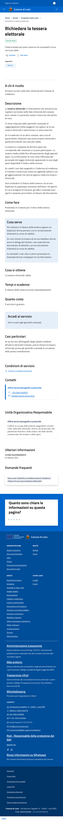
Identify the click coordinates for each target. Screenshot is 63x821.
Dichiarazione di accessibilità (16, 781)
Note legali (10, 771)
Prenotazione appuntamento (16, 797)
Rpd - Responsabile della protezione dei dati (30, 738)
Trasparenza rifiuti (18, 675)
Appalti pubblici (12, 591)
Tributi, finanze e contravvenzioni (13, 627)
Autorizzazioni (12, 595)
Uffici (9, 557)
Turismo (10, 632)
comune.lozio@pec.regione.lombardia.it (23, 730)
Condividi (10, 55)
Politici (9, 561)
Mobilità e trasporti (14, 617)
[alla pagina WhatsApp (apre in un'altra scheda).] (11, 749)
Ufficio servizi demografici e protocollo (24, 387)
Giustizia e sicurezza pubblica (18, 610)
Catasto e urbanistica (15, 598)
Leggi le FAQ (11, 787)
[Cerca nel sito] (57, 9)
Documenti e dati (13, 569)
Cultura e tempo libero (15, 602)
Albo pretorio (14, 662)
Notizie (35, 550)
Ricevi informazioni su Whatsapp (26, 755)
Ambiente (10, 584)
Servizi (15, 17)
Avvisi (35, 554)
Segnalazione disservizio (15, 792)
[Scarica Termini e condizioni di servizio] (18, 371)
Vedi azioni (22, 55)
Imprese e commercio (15, 613)
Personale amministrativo (17, 565)
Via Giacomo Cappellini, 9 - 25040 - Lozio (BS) (31, 706)
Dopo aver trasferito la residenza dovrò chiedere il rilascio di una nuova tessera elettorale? (29, 479)
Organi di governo (14, 550)
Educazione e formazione (16, 606)
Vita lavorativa (12, 636)
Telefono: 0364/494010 (17, 710)
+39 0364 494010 (19, 392)
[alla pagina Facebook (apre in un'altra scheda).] (8, 749)
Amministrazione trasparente (24, 646)
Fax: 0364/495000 (15, 714)
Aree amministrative (14, 554)
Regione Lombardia (11, 3)
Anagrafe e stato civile (29, 17)
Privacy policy (11, 776)
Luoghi (35, 580)
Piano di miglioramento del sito (17, 802)
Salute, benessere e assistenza (18, 621)
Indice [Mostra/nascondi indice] (3, 818)
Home (7, 17)
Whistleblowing (16, 691)
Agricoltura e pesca (14, 580)
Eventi (35, 584)
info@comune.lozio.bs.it (23, 396)
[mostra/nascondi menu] (4, 9)
